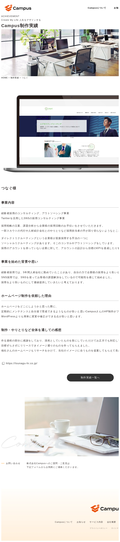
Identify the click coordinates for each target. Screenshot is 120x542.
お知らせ (81, 522)
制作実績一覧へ (90, 377)
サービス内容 (96, 522)
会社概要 (111, 522)
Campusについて (97, 8)
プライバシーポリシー (99, 528)
